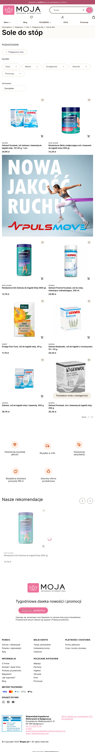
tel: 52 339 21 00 (34, 726)
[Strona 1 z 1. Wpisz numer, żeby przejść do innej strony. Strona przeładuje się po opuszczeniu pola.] (89, 417)
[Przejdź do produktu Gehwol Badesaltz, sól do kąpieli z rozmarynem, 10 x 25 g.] (70, 319)
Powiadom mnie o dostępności (72, 395)
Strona (84, 417)
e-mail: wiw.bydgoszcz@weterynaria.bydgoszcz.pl (45, 729)
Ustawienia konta (42, 648)
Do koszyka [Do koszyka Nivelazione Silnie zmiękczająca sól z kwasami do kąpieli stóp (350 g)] (88, 136)
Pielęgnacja (19, 27)
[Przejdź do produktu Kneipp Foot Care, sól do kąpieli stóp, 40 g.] (24, 319)
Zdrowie (37, 674)
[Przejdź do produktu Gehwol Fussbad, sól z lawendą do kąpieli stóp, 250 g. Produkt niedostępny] (70, 378)
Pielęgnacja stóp (37, 27)
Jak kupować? (8, 677)
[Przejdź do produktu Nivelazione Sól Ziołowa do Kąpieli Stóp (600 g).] (24, 260)
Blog (4, 681)
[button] (89, 10)
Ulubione (38, 651)
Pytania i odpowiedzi (11, 648)
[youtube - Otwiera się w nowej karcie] (13, 702)
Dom (36, 677)
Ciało (27, 27)
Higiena (37, 670)
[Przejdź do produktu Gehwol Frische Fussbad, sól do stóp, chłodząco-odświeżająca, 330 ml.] (70, 260)
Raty (4, 651)
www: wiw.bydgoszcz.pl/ (37, 733)
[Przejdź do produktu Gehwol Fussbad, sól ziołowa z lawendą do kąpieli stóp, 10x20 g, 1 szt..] (24, 118)
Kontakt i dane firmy (11, 667)
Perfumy (37, 667)
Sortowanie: (6, 83)
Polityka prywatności (11, 670)
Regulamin (6, 674)
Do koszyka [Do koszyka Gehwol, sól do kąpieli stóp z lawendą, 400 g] (42, 396)
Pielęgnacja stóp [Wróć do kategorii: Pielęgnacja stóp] (14, 52)
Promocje (38, 681)
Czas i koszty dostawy (75, 648)
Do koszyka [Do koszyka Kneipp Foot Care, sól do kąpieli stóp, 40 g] (42, 337)
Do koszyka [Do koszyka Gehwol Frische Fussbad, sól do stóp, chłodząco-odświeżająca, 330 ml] (88, 278)
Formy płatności (72, 644)
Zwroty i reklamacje (11, 644)
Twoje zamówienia (42, 644)
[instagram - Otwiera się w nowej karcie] (3, 702)
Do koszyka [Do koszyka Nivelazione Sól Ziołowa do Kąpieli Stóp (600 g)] (42, 278)
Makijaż (37, 663)
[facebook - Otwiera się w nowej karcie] (8, 702)
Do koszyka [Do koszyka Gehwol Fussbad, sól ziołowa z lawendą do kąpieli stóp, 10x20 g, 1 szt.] (42, 136)
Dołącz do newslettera (33, 610)
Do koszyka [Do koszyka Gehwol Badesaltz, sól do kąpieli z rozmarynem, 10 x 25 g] (88, 337)
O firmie (5, 663)
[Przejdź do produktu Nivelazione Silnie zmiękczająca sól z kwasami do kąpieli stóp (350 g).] (70, 118)
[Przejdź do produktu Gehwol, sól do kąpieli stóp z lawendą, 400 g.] (24, 378)
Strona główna (7, 27)
